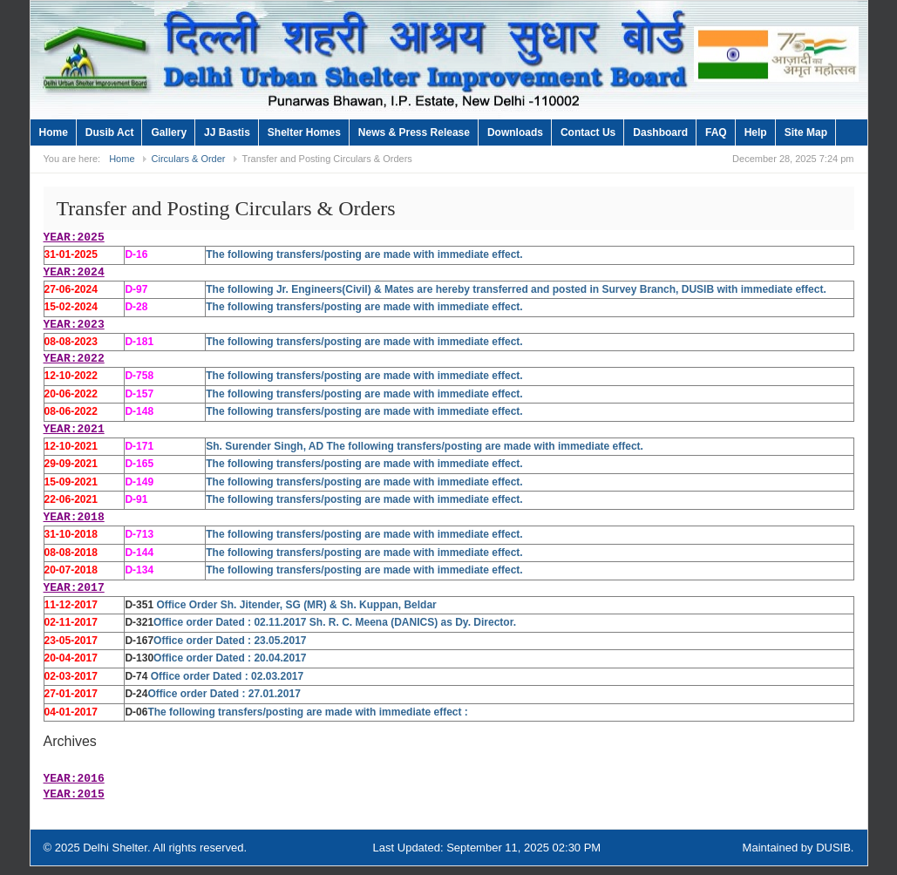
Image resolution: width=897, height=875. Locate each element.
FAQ (716, 132)
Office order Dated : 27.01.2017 (223, 694)
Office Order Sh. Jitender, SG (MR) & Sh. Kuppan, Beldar (295, 605)
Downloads (515, 132)
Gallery (169, 132)
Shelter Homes (304, 132)
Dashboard (660, 132)
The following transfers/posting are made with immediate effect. (364, 254)
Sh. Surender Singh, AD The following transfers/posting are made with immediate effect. (424, 446)
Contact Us (588, 132)
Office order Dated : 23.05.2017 (229, 640)
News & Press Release (414, 132)
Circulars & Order (189, 158)
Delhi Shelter (115, 847)
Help (755, 132)
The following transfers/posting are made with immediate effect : (307, 712)
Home (53, 132)
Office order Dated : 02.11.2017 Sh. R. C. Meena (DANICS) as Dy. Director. (334, 622)
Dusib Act (109, 132)
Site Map (806, 132)
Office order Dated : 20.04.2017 (229, 658)
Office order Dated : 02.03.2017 (227, 676)
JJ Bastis (227, 132)
